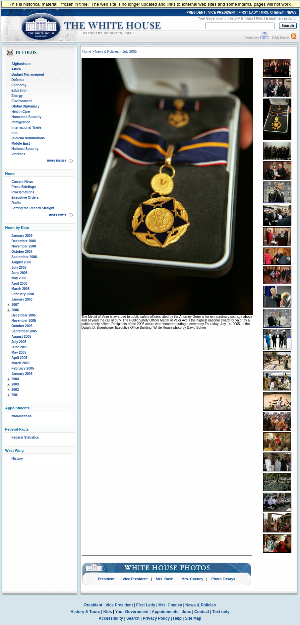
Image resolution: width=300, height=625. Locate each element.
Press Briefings (24, 187)
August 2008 (21, 262)
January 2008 (22, 299)
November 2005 (24, 320)
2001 (15, 395)
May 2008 (19, 278)
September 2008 (24, 257)
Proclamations (23, 192)
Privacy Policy (156, 618)
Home (86, 51)
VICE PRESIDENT (222, 12)
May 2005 (19, 352)
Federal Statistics (25, 437)
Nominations (22, 416)
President (106, 579)
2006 (15, 310)
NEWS (292, 12)
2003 (15, 384)
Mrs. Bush (164, 579)
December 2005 (24, 315)
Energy (17, 96)
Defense (18, 80)
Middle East (21, 143)
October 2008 (22, 251)
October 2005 (22, 326)
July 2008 (19, 267)
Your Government (212, 18)
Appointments (165, 611)
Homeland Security (27, 117)
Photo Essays (223, 579)
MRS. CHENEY (272, 12)
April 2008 (20, 283)
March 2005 (21, 363)
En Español (287, 18)
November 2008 (24, 246)
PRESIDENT (195, 12)
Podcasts (251, 38)
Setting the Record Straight (33, 208)
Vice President (135, 579)
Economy (19, 85)
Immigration (21, 122)
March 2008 (21, 289)
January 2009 (22, 236)
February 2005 (23, 368)
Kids (259, 18)
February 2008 (23, 294)
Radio (16, 203)
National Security (25, 149)
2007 (15, 305)
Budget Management (28, 74)
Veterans (19, 154)
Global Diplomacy (25, 106)
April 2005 (20, 358)
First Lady (145, 605)
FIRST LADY (248, 12)
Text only (220, 611)
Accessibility (111, 618)
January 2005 (22, 374)
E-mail (271, 18)
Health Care (21, 111)
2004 (15, 379)
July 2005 (19, 342)
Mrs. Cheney (192, 579)
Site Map (193, 618)
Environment (22, 101)
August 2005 (21, 336)
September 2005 (24, 331)
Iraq (15, 133)
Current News (22, 181)
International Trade (26, 127)
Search (133, 618)
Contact (201, 611)
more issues (56, 160)
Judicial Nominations (28, 138)
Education (20, 90)
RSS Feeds (280, 38)
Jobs (186, 611)
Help (177, 618)
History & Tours (240, 18)
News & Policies (107, 51)
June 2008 (20, 273)
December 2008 (24, 241)
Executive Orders (25, 197)
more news (57, 214)
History (17, 458)
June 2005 (20, 347)
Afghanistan (21, 64)
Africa (16, 69)
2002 (15, 389)
